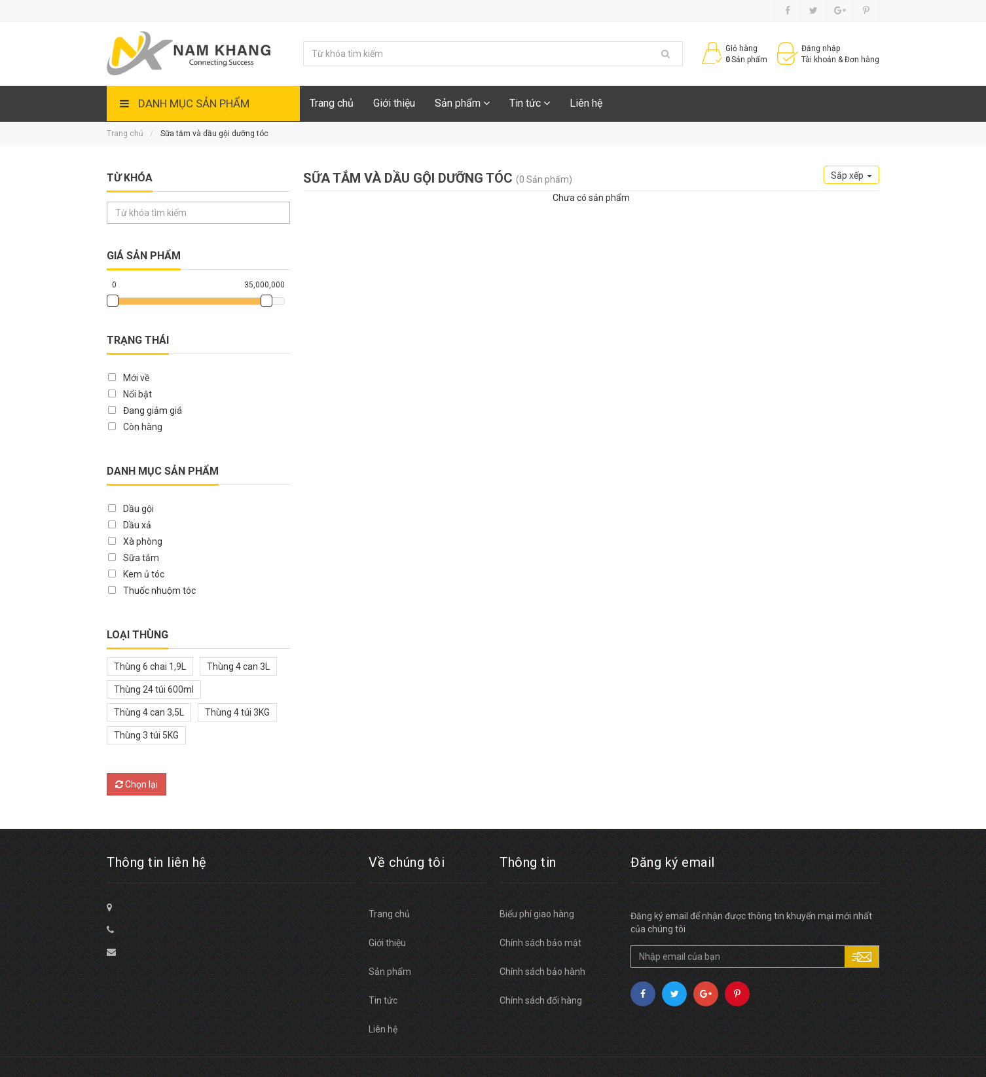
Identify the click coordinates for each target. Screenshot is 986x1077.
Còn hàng (142, 427)
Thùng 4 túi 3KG (237, 712)
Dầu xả (137, 525)
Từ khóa (130, 178)
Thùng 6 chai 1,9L (150, 666)
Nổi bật (137, 394)
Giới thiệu (394, 103)
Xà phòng (142, 541)
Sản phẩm (462, 103)
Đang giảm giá (152, 410)
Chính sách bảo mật (540, 943)
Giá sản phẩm (144, 255)
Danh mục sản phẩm (193, 103)
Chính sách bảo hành (542, 971)
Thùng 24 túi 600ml (154, 689)
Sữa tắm (141, 558)
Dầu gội (138, 508)
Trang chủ (332, 103)
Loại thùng (137, 635)
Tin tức (529, 103)
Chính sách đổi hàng (541, 1000)
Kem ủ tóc (143, 574)
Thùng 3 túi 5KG (146, 735)
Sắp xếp (851, 175)
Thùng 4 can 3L (238, 666)
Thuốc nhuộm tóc (159, 590)
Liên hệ (586, 103)
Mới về (136, 378)
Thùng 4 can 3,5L (149, 712)
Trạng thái (138, 340)
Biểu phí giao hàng (537, 914)
